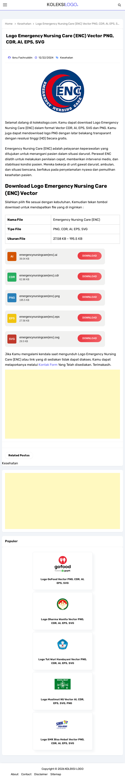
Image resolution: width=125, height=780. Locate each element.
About (14, 774)
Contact (26, 774)
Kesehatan (67, 57)
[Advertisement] (62, 404)
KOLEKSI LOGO (74, 769)
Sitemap (55, 774)
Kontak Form (48, 365)
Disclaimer (41, 774)
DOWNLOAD (89, 255)
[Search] (119, 5)
